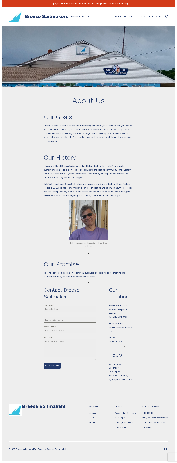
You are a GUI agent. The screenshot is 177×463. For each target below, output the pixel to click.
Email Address (50, 316)
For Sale (92, 418)
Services (128, 16)
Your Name (49, 305)
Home (118, 16)
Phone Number (50, 326)
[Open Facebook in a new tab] (165, 449)
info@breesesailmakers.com (155, 418)
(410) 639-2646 (149, 413)
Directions (93, 422)
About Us (141, 16)
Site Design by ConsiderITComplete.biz (51, 449)
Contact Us (155, 16)
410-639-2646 (115, 341)
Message (48, 337)
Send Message (52, 366)
